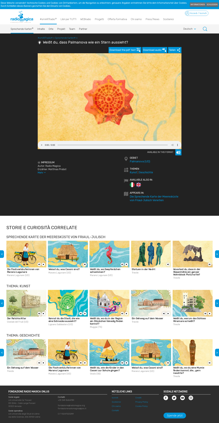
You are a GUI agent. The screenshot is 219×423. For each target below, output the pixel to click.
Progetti (99, 19)
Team (72, 28)
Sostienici (168, 19)
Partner (83, 28)
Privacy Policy (141, 402)
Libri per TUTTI (68, 19)
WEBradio (85, 19)
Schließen (212, 4)
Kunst (133, 172)
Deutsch (190, 29)
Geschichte (146, 172)
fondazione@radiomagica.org (71, 405)
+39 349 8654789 (66, 400)
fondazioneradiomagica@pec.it (72, 408)
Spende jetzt (175, 415)
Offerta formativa (117, 19)
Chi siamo (136, 19)
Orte (51, 28)
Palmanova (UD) (140, 161)
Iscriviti (115, 398)
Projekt (61, 28)
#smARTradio (48, 19)
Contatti (115, 410)
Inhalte (41, 28)
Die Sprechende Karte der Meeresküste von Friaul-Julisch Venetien (154, 198)
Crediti (138, 398)
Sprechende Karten (22, 28)
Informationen (198, 4)
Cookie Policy (141, 406)
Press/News (152, 19)
